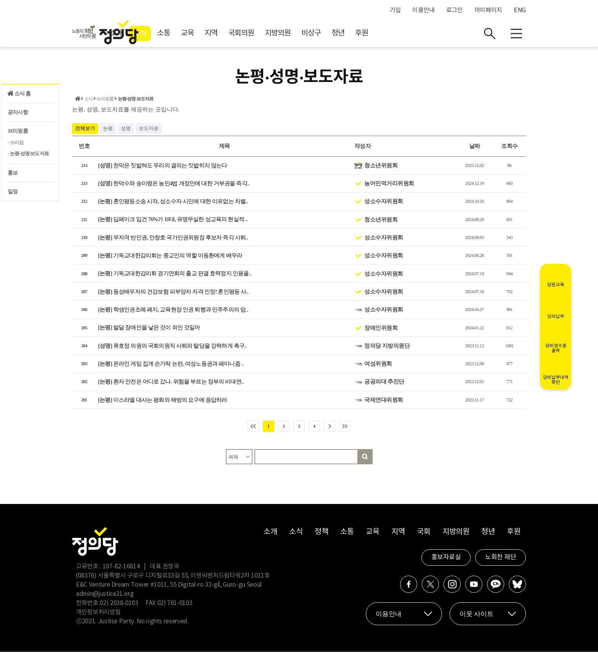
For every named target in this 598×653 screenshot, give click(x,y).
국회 (423, 533)
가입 (395, 10)
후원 (429, 34)
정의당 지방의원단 (387, 346)
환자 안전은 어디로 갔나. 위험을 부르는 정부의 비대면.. (171, 383)
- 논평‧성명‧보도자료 (28, 153)
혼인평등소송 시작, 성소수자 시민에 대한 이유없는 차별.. (173, 202)
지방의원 (346, 34)
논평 (108, 129)
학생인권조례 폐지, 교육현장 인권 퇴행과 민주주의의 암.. (173, 311)
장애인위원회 (380, 329)
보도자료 (149, 129)
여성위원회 (378, 365)
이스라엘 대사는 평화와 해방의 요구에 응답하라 (162, 401)
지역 (279, 34)
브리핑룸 (18, 131)
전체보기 (85, 129)
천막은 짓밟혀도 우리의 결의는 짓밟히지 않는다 (162, 166)
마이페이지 (488, 10)
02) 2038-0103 (119, 604)
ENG (520, 10)
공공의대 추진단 (384, 383)
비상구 (379, 34)
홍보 (13, 173)
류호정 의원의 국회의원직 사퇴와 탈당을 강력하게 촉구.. (172, 346)
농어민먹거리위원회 (389, 184)
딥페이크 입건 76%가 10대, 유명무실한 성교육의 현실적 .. (173, 220)
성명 (126, 129)
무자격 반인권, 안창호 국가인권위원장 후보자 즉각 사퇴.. (173, 238)
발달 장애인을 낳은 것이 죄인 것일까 (149, 329)
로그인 (454, 10)
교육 (255, 34)
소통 (231, 34)
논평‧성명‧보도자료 (136, 100)
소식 (208, 34)
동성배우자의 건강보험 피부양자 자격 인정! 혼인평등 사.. (173, 292)
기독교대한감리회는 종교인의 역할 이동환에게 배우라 (170, 256)
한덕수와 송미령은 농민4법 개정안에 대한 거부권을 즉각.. (173, 184)
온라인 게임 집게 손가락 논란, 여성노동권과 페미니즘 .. (171, 365)
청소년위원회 (380, 166)
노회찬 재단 (500, 558)
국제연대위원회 (383, 401)
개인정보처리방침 (98, 613)
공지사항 (18, 112)
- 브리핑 (16, 142)
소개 (184, 34)
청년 (406, 34)
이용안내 (423, 10)
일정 (13, 191)
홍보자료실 (446, 558)
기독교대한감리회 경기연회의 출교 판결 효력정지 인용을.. (174, 274)
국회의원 (309, 34)
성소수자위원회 (383, 202)
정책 (321, 533)
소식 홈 (19, 93)
